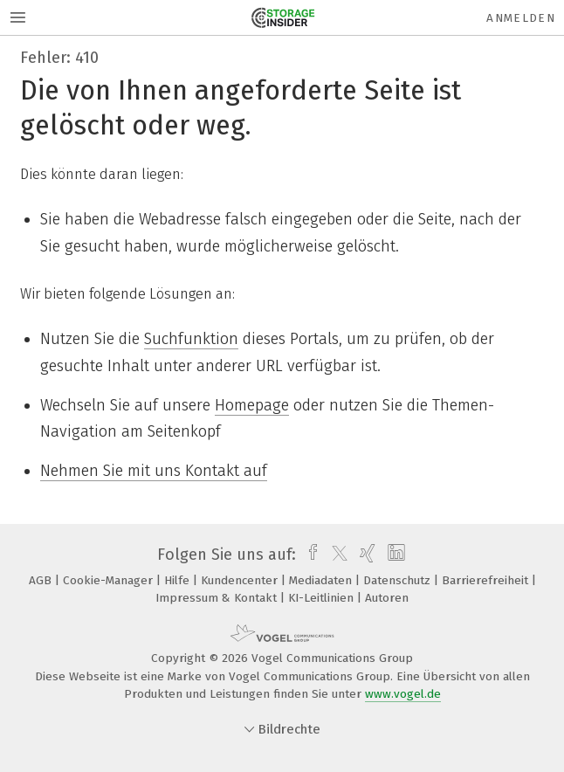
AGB (42, 580)
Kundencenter (241, 580)
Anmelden (520, 17)
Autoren (387, 597)
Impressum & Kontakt (217, 597)
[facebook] (308, 554)
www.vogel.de (403, 693)
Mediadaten (322, 580)
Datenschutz (398, 580)
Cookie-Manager (109, 580)
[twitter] (335, 554)
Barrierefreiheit (487, 580)
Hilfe (178, 580)
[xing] (365, 554)
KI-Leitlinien (322, 597)
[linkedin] (394, 554)
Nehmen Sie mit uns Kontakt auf (153, 470)
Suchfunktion (191, 338)
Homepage (252, 405)
